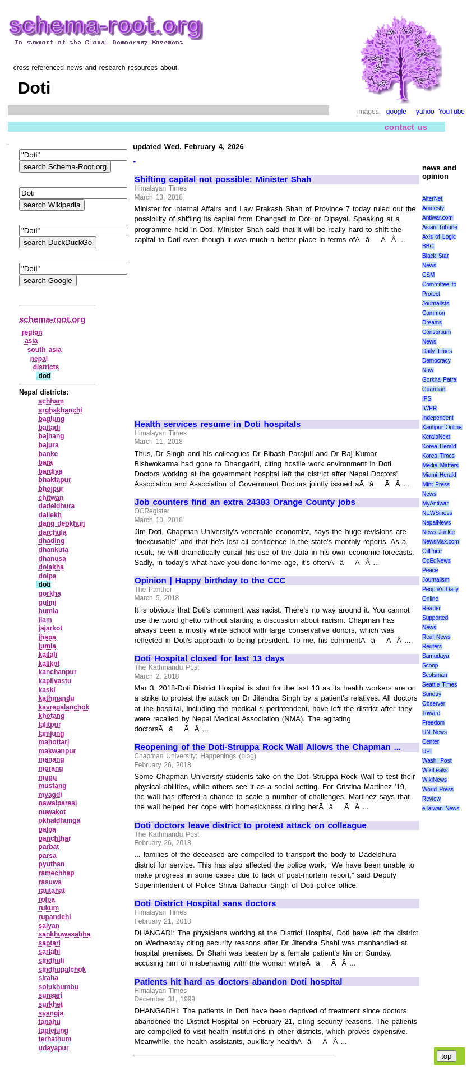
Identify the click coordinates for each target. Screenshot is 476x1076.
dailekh (50, 515)
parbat (49, 847)
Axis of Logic (439, 237)
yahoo (425, 111)
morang (51, 768)
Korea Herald (439, 446)
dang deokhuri (62, 523)
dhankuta (53, 550)
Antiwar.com (437, 218)
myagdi (50, 795)
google (396, 111)
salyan (49, 926)
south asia (44, 350)
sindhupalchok (62, 969)
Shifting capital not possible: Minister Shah (223, 179)
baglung (52, 419)
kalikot (49, 663)
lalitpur (50, 725)
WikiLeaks (435, 770)
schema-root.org (52, 319)
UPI (427, 751)
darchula (53, 532)
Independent (438, 418)
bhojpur (51, 489)
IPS (426, 399)
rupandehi (55, 917)
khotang (52, 716)
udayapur (54, 1048)
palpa (47, 829)
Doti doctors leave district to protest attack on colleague (251, 825)
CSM (428, 275)
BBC (428, 246)
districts (46, 367)
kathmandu (57, 698)
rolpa (47, 899)
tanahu (50, 1022)
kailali (48, 654)
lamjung (51, 734)
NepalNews (436, 523)
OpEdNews (436, 561)
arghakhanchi (60, 410)
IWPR (429, 408)
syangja (51, 1013)
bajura (49, 445)
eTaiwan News (440, 808)
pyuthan (52, 864)
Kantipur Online (442, 427)
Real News (436, 637)
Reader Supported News (435, 617)
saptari (50, 943)
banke (48, 454)
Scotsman (434, 675)
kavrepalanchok (64, 707)
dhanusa (52, 559)
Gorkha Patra (439, 380)
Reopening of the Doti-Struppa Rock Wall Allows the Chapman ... (268, 747)
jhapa (47, 637)
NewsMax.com (440, 542)
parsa (48, 856)
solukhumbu (58, 987)
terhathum (55, 1039)
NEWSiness (437, 513)
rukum (49, 908)
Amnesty (433, 208)
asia (31, 341)
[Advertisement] (229, 326)
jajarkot (51, 628)
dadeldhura (57, 506)
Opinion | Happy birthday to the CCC (210, 580)
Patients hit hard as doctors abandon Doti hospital (238, 981)
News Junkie (438, 532)
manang (51, 759)
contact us (406, 127)
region (32, 332)
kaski (47, 690)
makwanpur (57, 751)
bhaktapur (55, 480)
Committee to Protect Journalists (439, 294)
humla (48, 611)
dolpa (48, 576)
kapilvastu (55, 681)
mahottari (54, 742)
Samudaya (435, 656)
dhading (52, 541)
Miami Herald (439, 475)
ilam (45, 620)
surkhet (51, 1004)
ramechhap (57, 873)
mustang (53, 786)
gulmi (48, 602)
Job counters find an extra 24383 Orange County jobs (245, 502)
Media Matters (440, 465)
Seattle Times (439, 684)
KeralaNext (436, 437)
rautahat (52, 890)
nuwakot (52, 812)
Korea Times (438, 456)
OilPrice (432, 551)
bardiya (51, 471)
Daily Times (437, 351)
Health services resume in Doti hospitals (218, 424)
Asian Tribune (439, 227)
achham (51, 401)
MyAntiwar (435, 503)
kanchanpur (58, 672)
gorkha (50, 593)
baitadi (50, 428)
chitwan (51, 498)
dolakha (51, 567)
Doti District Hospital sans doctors (205, 903)
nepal (39, 359)
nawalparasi (58, 803)
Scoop (430, 665)
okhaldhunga (60, 820)
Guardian (433, 389)
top (446, 1056)
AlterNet (432, 199)
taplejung (53, 1031)
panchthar (55, 838)
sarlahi (50, 952)
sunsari (51, 995)
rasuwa (50, 882)
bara (46, 462)
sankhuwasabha (65, 934)
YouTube (451, 111)
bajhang (51, 436)
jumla (47, 646)
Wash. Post (436, 761)
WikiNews (434, 780)
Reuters (432, 646)
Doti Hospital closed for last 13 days (209, 658)
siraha (48, 978)
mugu (48, 777)
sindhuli (51, 960)
